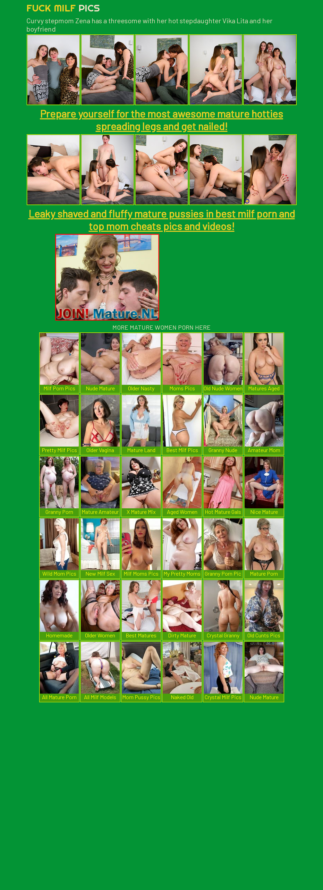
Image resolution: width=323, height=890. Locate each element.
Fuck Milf (63, 8)
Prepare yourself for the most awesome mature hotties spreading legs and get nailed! (161, 119)
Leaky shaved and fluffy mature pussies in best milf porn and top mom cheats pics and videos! (161, 219)
